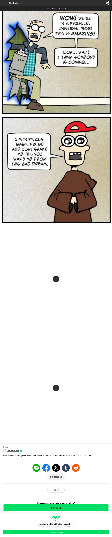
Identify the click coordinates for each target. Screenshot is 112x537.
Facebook (46, 468)
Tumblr (66, 468)
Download (56, 508)
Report (56, 490)
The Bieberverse (17, 3)
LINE (36, 468)
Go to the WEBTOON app (56, 532)
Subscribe (57, 477)
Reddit (76, 468)
